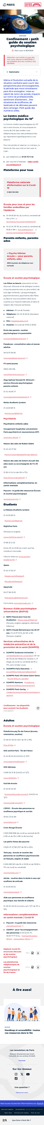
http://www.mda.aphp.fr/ (14, 478)
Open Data (8, 1113)
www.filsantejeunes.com (14, 374)
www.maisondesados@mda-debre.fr (21, 454)
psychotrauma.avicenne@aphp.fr (20, 222)
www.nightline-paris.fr (13, 537)
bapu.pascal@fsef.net (28, 620)
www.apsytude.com (22, 603)
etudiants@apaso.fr (14, 581)
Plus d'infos (8, 745)
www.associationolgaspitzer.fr (16, 397)
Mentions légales (7, 1109)
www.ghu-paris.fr (11, 437)
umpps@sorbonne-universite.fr (20, 656)
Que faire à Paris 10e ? (21, 1120)
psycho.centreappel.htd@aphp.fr (20, 233)
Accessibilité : (29, 1109)
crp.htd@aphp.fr (26, 229)
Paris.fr (40, 1103)
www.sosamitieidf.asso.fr (14, 761)
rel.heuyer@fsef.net (14, 413)
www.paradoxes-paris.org (14, 358)
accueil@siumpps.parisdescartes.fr (21, 672)
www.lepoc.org (10, 822)
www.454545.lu (10, 778)
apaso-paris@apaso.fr (15, 576)
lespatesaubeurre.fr (19, 321)
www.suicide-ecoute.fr (13, 803)
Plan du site (35, 1113)
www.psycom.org (11, 499)
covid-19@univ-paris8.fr (18, 679)
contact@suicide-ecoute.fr (17, 794)
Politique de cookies (21, 1113)
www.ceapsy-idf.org (22, 939)
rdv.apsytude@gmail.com (17, 598)
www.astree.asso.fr (11, 892)
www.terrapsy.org (11, 873)
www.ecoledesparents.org (15, 339)
